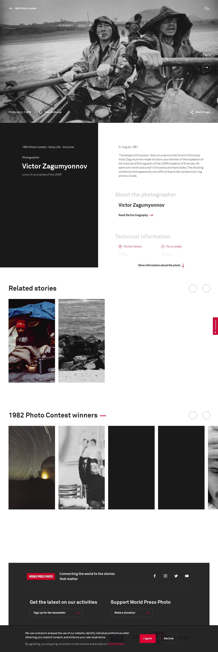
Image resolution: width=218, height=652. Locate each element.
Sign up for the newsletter (50, 612)
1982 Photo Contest (25, 8)
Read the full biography (133, 215)
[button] (193, 288)
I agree (147, 638)
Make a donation (124, 612)
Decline (169, 638)
